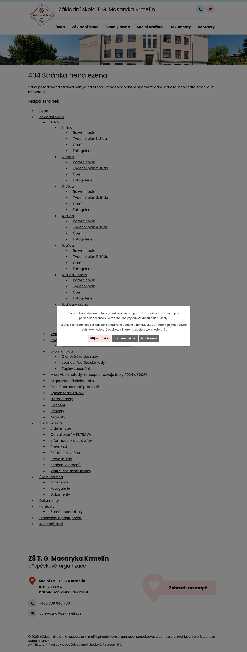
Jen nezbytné (125, 338)
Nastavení (149, 338)
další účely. (160, 318)
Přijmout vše (99, 338)
